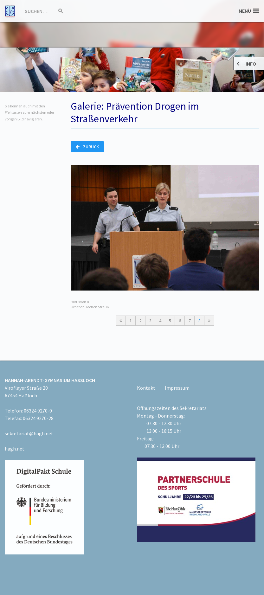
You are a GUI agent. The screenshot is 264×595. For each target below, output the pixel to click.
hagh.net (14, 448)
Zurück (87, 147)
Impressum (177, 388)
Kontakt (146, 388)
